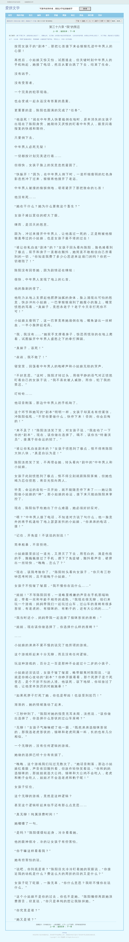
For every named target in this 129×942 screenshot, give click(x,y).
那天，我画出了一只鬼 (29, 21)
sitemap (64, 932)
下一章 (72, 31)
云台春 (16, 39)
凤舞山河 (44, 35)
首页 (10, 15)
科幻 (73, 15)
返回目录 (64, 31)
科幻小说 (17, 21)
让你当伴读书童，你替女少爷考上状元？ (86, 35)
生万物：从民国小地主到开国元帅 (60, 35)
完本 (100, 15)
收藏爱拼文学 (29, 2)
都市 (47, 15)
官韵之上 (57, 39)
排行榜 (90, 15)
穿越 (56, 15)
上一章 (55, 31)
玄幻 (30, 15)
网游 (64, 15)
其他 (81, 15)
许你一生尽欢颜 (66, 39)
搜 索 (85, 9)
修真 (39, 15)
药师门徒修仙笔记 (25, 39)
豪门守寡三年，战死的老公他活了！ (28, 35)
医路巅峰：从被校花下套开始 (42, 39)
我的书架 (20, 15)
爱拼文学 (12, 8)
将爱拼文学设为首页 (13, 2)
